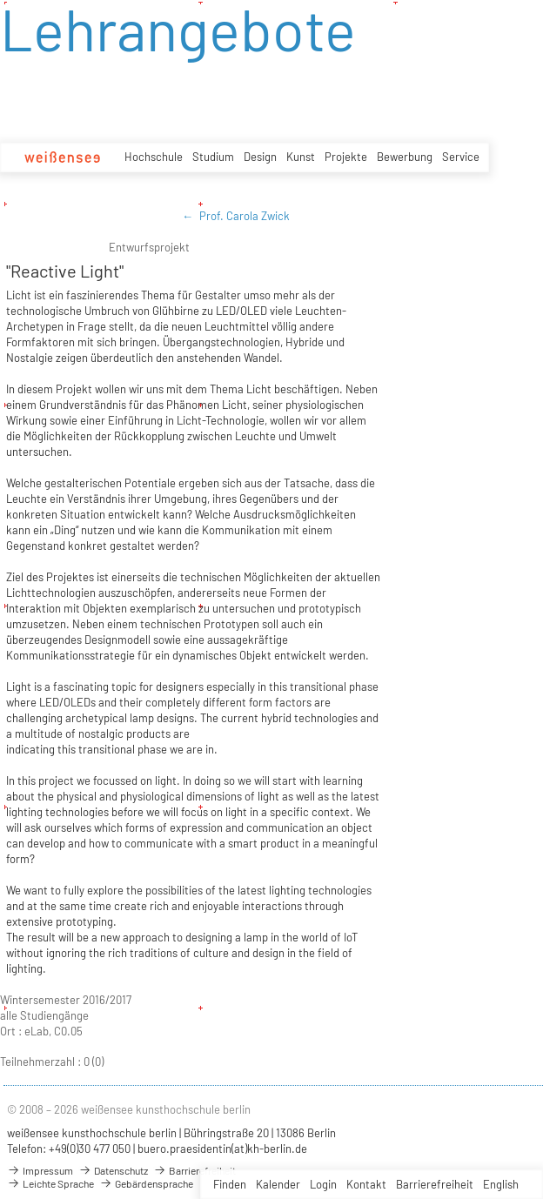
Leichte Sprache (50, 1183)
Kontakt (366, 1184)
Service (460, 157)
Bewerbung (404, 157)
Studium (213, 157)
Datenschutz (113, 1170)
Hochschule (153, 157)
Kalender (278, 1184)
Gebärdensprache (146, 1183)
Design (260, 157)
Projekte (346, 157)
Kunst (300, 157)
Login (323, 1184)
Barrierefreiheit (434, 1184)
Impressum (40, 1170)
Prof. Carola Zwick (244, 216)
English (501, 1184)
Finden (229, 1184)
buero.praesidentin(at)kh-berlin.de (222, 1148)
